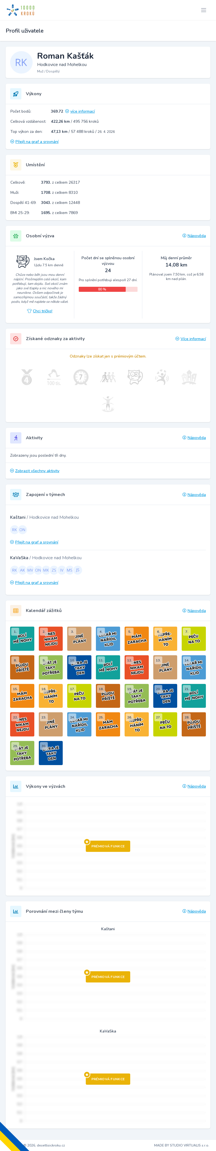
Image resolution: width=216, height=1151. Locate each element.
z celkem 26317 (60, 182)
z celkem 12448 (60, 202)
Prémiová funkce (105, 845)
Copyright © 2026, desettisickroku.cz (36, 1145)
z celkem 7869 (59, 212)
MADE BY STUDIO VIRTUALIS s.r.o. (181, 1145)
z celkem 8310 (59, 192)
